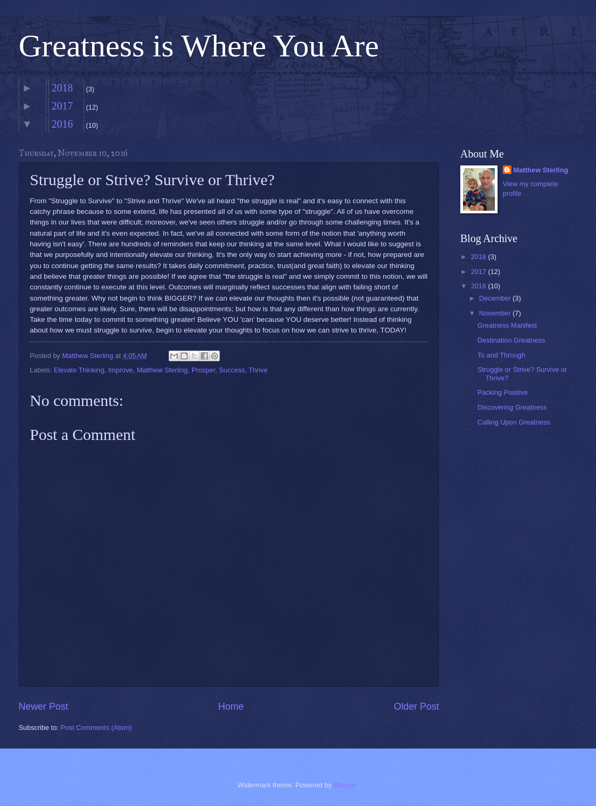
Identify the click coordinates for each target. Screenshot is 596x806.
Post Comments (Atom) (96, 728)
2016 (62, 124)
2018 (62, 88)
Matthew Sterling (162, 370)
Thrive (258, 370)
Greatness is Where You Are (199, 45)
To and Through (501, 355)
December (495, 298)
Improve (120, 370)
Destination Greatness (511, 340)
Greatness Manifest (507, 325)
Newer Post (43, 706)
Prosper (203, 370)
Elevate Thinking (79, 370)
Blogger (345, 785)
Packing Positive (502, 392)
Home (231, 706)
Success (232, 370)
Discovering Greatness (512, 407)
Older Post (416, 706)
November (495, 313)
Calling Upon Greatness (513, 422)
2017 (62, 106)
